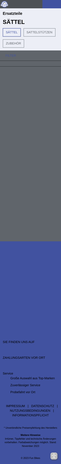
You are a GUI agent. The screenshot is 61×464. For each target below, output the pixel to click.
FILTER (8, 55)
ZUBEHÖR (13, 43)
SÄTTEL (12, 32)
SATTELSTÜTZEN (39, 32)
